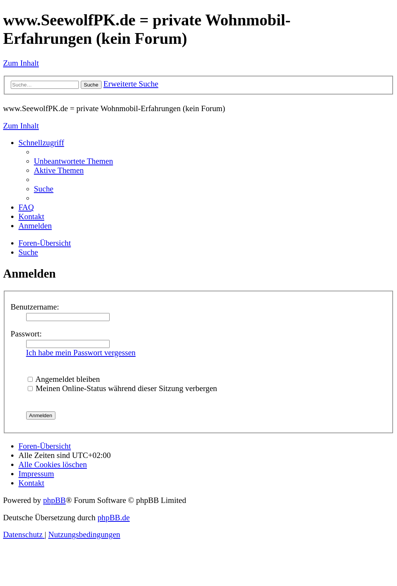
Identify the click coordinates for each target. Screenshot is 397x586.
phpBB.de (113, 517)
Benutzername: (35, 306)
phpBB (54, 500)
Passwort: (26, 333)
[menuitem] (73, 160)
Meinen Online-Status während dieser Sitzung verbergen (122, 388)
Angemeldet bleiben (64, 379)
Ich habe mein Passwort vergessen (81, 352)
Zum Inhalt (21, 62)
